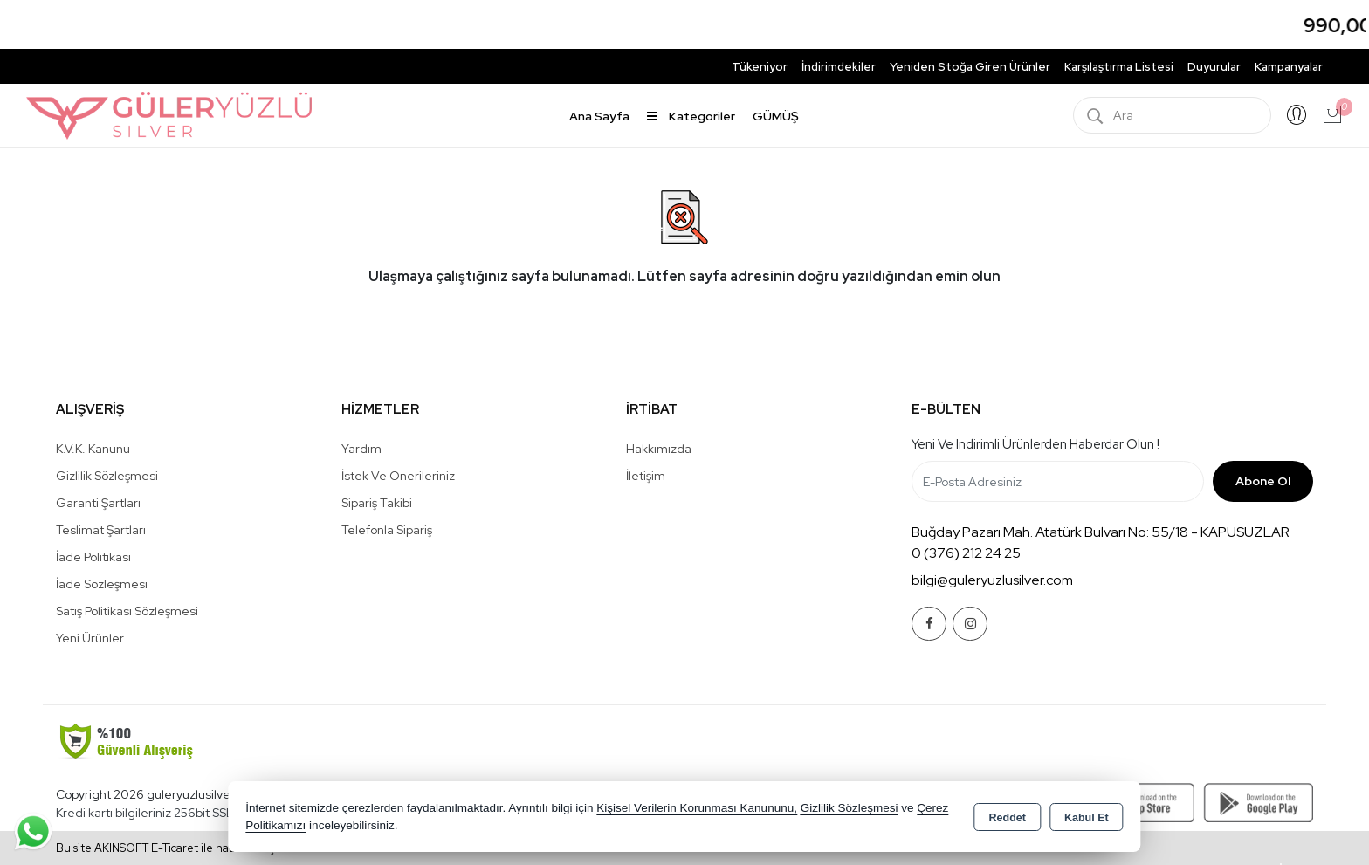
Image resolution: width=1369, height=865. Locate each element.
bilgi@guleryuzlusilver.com (992, 580)
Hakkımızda (658, 449)
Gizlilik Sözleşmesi (107, 476)
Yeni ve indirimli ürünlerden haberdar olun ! (1035, 444)
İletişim (645, 476)
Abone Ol (1262, 481)
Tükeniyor (760, 66)
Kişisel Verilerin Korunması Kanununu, (696, 807)
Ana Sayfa (599, 116)
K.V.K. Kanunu (93, 449)
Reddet (1007, 818)
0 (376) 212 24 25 (966, 553)
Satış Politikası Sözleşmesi (127, 611)
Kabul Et (1086, 818)
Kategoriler (691, 116)
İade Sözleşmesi (102, 584)
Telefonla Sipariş (386, 530)
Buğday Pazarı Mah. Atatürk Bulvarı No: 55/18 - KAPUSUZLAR (1101, 532)
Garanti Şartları (98, 503)
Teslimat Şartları (101, 530)
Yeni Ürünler (90, 638)
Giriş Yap (1296, 115)
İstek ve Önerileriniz (398, 476)
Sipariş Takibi (376, 503)
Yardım (361, 449)
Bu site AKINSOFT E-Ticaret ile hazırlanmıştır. (172, 848)
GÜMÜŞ (776, 116)
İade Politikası (93, 557)
